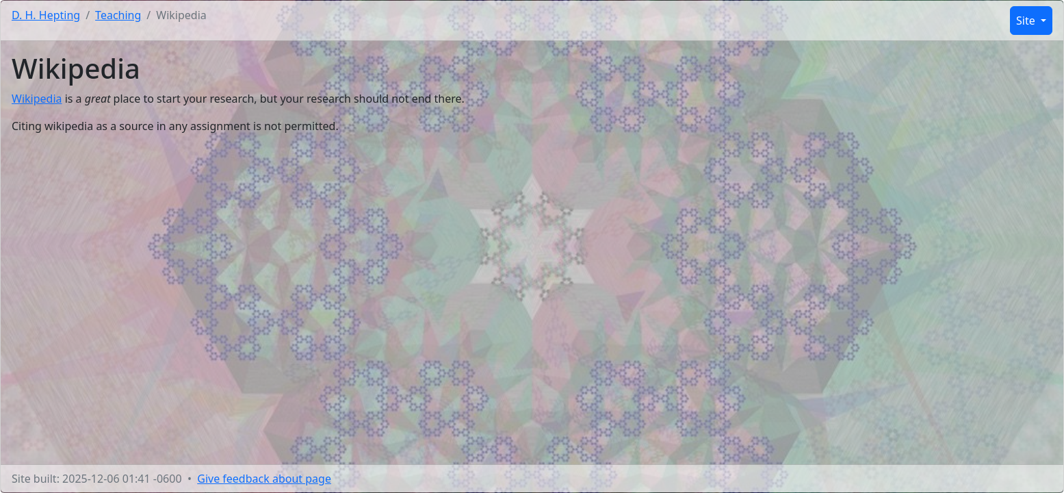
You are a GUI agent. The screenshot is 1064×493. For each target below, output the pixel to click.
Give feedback (264, 478)
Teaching (118, 15)
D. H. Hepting (46, 15)
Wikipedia (37, 98)
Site (1027, 20)
